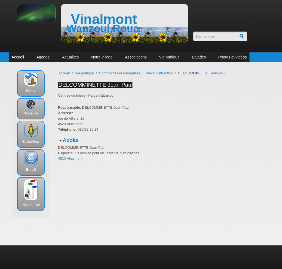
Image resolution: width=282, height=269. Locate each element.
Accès (70, 140)
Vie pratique (169, 57)
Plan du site (31, 205)
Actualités (70, 57)
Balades (199, 57)
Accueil (18, 57)
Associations (136, 57)
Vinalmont (104, 19)
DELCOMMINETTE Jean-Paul (95, 85)
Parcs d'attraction (159, 73)
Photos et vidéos (232, 57)
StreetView (30, 141)
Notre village (102, 57)
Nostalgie (30, 113)
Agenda (43, 57)
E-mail (31, 169)
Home (31, 90)
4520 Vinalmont (70, 158)
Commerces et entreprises (119, 73)
